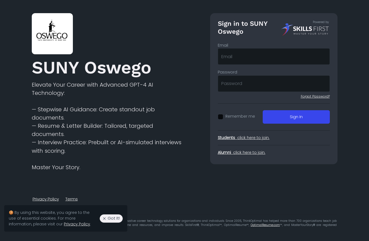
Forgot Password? (315, 96)
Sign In (296, 117)
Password (227, 72)
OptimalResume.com (265, 225)
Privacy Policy (46, 199)
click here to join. (244, 137)
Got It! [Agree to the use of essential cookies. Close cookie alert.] (111, 218)
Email (223, 45)
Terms (71, 199)
